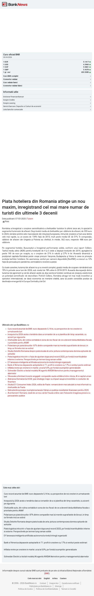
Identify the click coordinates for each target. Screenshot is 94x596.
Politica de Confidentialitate (47, 589)
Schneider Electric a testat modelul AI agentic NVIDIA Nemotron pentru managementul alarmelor (46, 556)
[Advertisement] (48, 30)
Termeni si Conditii (68, 589)
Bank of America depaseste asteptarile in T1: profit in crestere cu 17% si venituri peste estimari (49, 365)
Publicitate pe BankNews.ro (40, 586)
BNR (47, 573)
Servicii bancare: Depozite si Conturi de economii (47, 106)
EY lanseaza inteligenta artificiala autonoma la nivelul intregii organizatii (39, 362)
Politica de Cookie (25, 589)
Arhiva (54, 578)
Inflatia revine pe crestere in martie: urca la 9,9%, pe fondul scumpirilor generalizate (44, 368)
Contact (43, 583)
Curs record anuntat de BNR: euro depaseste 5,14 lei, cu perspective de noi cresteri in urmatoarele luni (47, 495)
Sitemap (58, 586)
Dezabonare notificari (70, 583)
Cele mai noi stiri (34, 578)
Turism (30, 219)
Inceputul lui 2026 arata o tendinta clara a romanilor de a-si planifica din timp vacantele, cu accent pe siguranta (46, 502)
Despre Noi (54, 583)
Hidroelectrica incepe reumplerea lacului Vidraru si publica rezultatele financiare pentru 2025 (48, 390)
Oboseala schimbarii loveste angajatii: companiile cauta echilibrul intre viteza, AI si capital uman (49, 376)
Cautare (63, 578)
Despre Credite (47, 100)
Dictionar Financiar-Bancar (47, 97)
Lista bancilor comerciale (47, 110)
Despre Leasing (47, 103)
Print (6, 221)
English (47, 578)
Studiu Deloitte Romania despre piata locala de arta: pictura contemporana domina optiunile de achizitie (45, 523)
